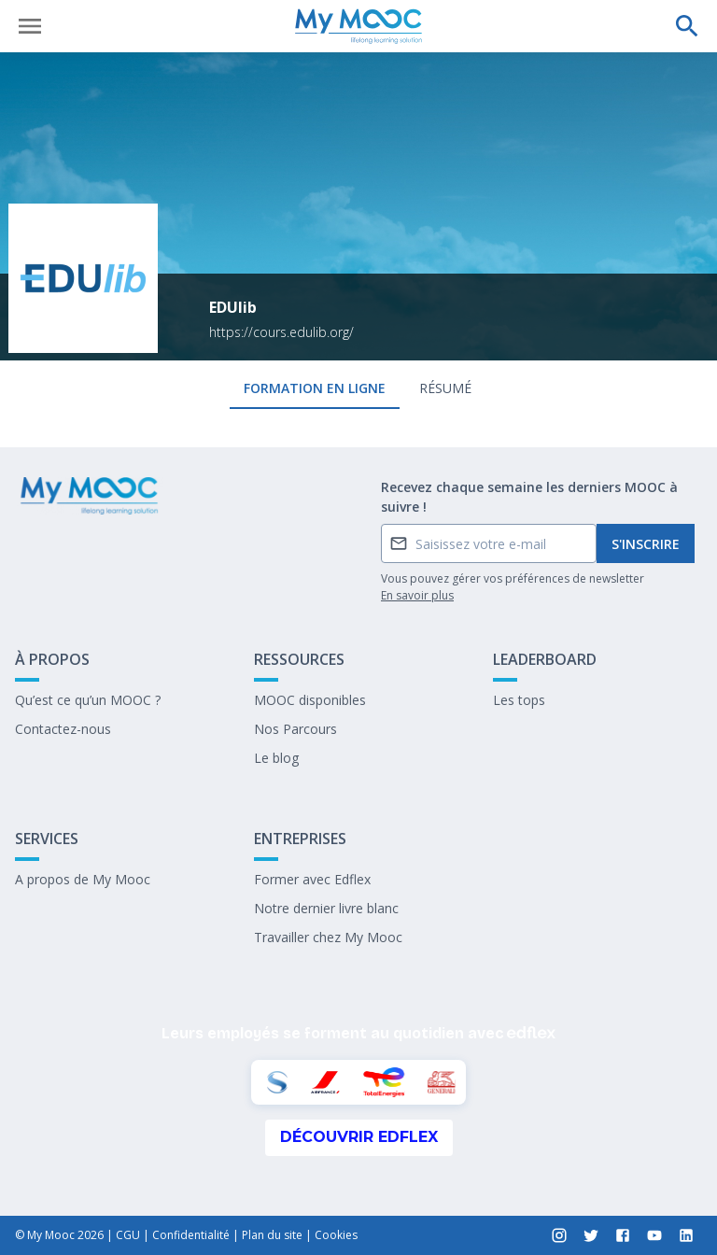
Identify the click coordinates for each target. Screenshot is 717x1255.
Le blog (276, 758)
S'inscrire (646, 544)
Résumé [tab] (445, 388)
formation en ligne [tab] (315, 388)
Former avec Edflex (312, 879)
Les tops (519, 700)
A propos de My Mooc (82, 879)
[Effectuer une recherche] (687, 26)
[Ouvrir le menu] (30, 26)
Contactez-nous (63, 729)
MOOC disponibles (310, 700)
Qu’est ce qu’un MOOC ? (88, 700)
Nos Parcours (295, 729)
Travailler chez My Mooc (328, 937)
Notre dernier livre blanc (326, 908)
